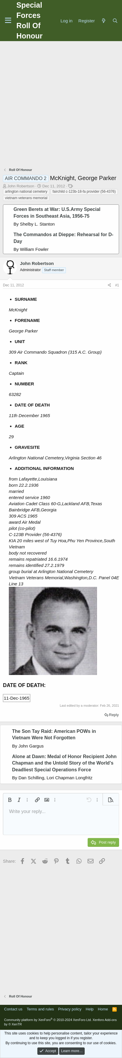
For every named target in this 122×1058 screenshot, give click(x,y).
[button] (9, 800)
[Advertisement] (61, 105)
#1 (117, 285)
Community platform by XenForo (48, 1020)
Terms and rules (40, 1009)
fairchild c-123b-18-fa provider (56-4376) (84, 191)
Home (103, 1009)
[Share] (109, 285)
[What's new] (103, 20)
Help (90, 1009)
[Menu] (8, 20)
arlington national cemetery (26, 191)
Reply (114, 715)
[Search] (115, 20)
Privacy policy (69, 1009)
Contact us (13, 1009)
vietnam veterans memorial (26, 198)
